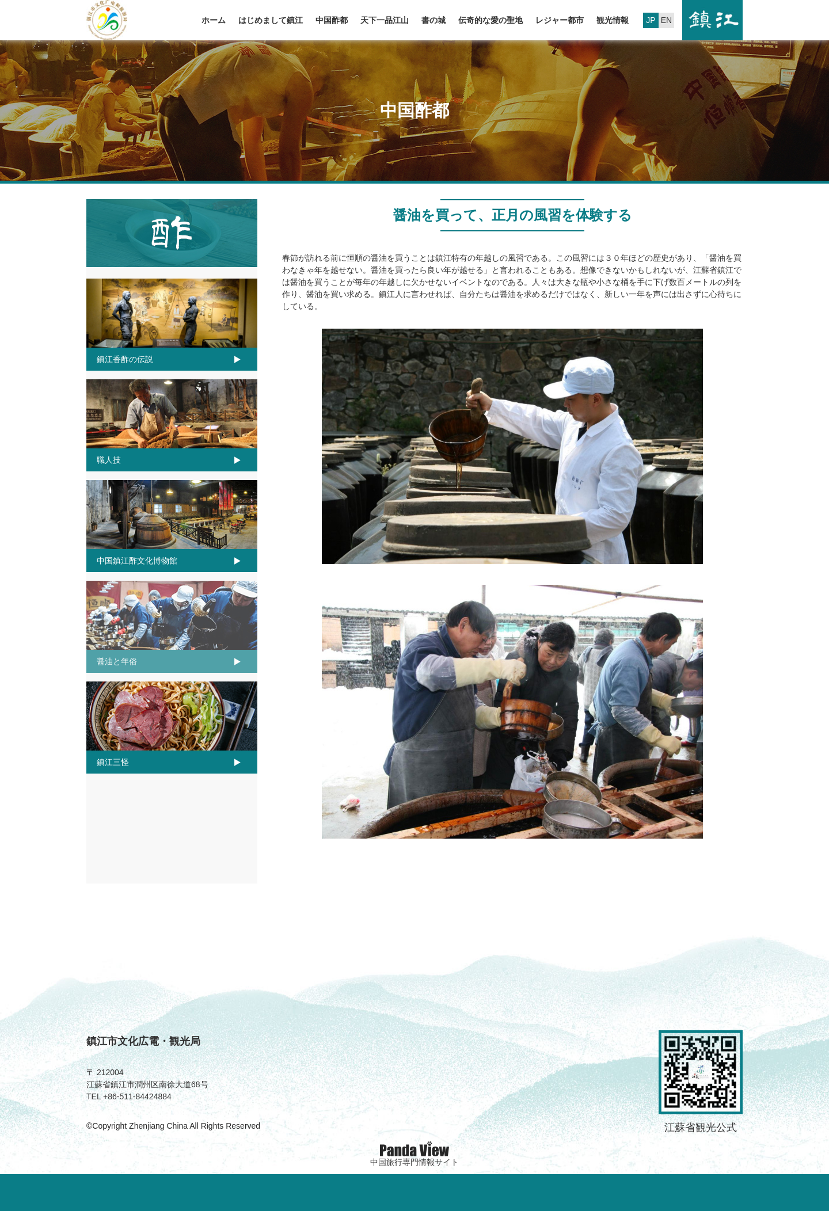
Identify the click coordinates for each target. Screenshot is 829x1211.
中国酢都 (331, 20)
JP (650, 20)
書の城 (433, 20)
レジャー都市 (559, 20)
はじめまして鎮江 (270, 20)
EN (666, 20)
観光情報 (612, 20)
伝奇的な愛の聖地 (490, 20)
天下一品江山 (384, 20)
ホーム (213, 20)
